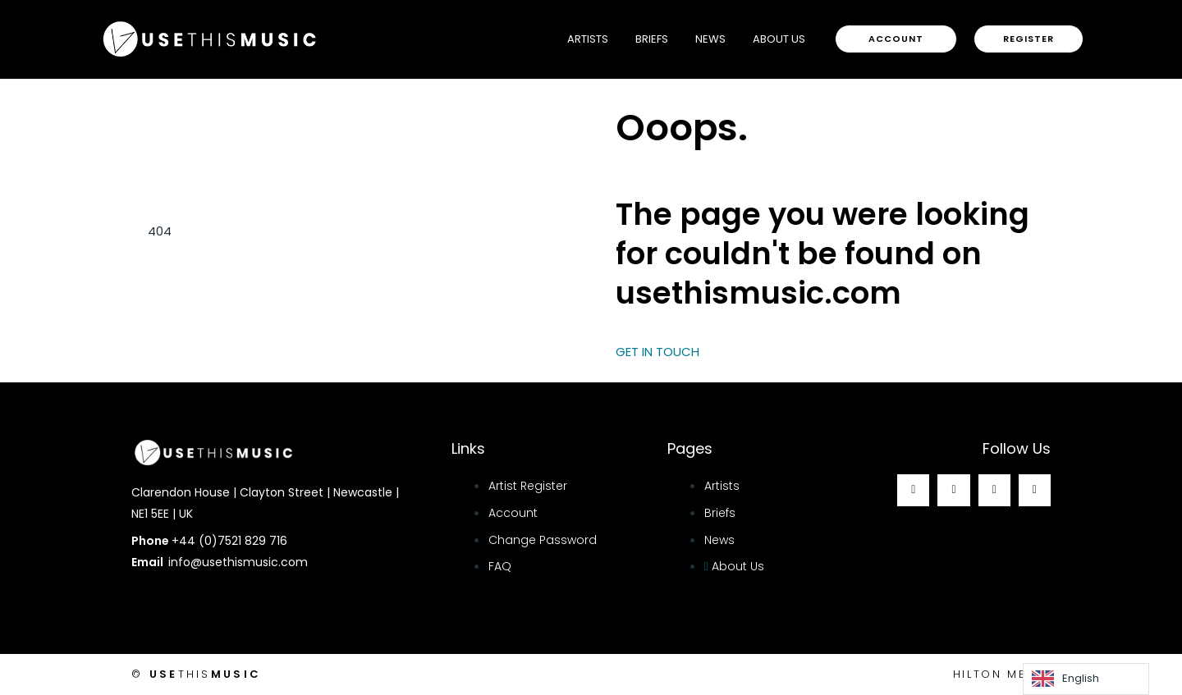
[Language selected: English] (1086, 679)
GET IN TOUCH (657, 351)
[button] (896, 39)
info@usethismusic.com (238, 562)
